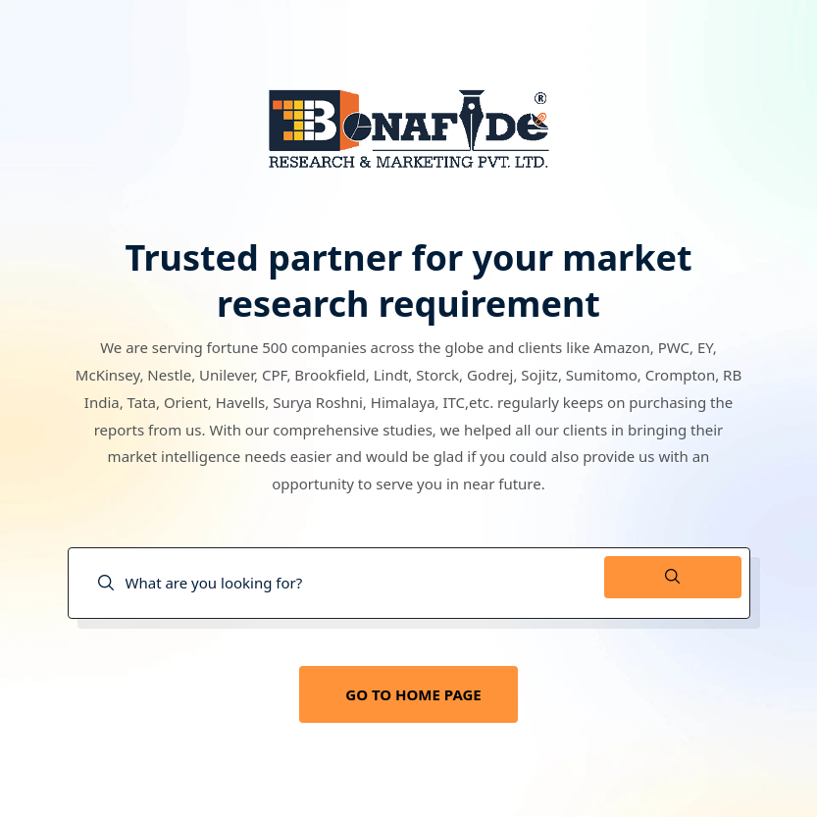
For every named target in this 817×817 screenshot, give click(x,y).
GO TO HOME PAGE (413, 694)
